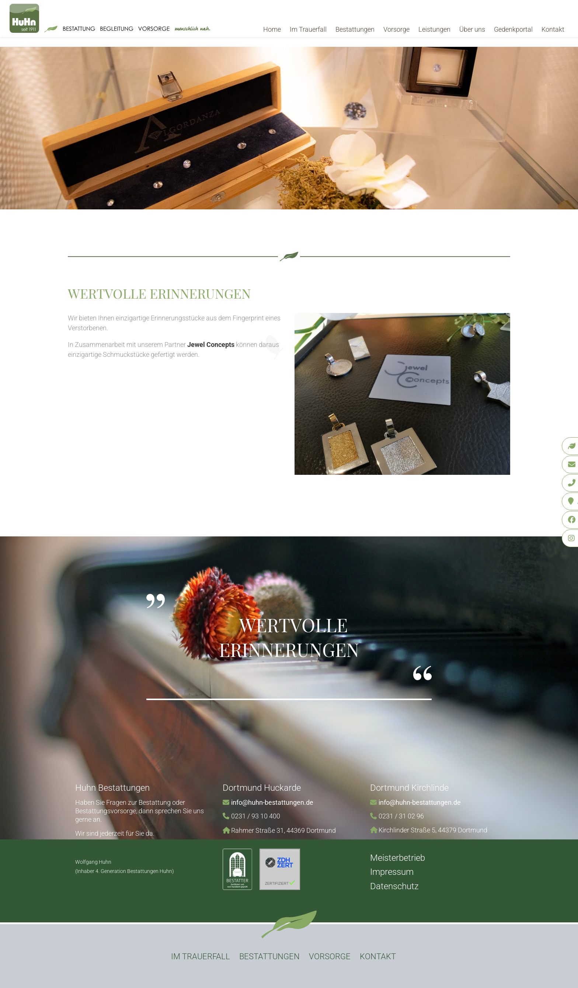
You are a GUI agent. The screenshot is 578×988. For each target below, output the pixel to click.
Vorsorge (396, 29)
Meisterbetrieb (397, 858)
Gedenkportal (513, 29)
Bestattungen (355, 29)
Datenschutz (394, 886)
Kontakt (553, 29)
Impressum (392, 872)
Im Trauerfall (308, 29)
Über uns (472, 29)
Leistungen (434, 29)
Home (272, 29)
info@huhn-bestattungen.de (272, 802)
